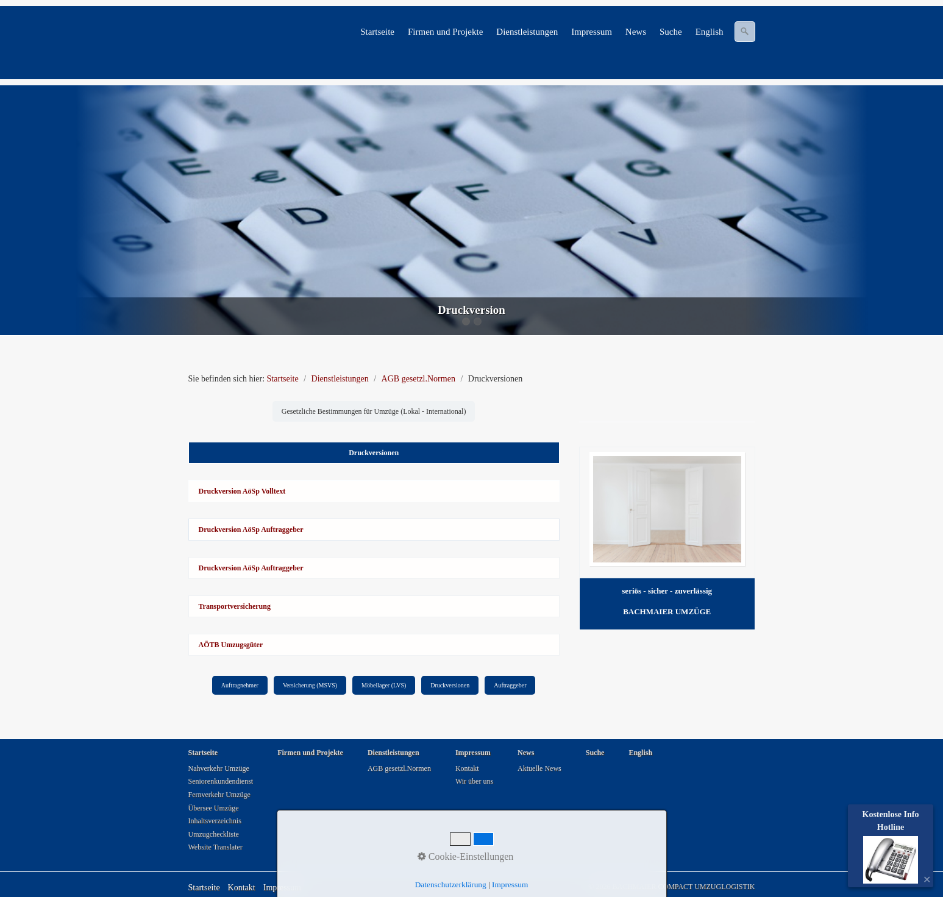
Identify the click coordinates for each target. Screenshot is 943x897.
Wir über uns (474, 781)
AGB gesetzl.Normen (399, 768)
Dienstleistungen (527, 32)
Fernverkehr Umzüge (219, 794)
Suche (671, 32)
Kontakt (467, 768)
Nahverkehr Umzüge (218, 768)
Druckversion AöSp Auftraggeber (251, 529)
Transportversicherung (235, 606)
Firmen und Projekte (445, 32)
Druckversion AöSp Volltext (242, 491)
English (710, 32)
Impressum (591, 32)
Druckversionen (449, 685)
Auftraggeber (510, 685)
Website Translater (215, 847)
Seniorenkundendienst (221, 781)
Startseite (377, 32)
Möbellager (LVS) (383, 685)
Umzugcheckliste (213, 834)
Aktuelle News (539, 768)
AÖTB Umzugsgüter (231, 644)
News (635, 32)
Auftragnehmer (239, 685)
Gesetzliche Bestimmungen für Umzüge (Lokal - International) (374, 411)
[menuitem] (378, 31)
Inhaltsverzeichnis (214, 821)
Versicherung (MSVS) (310, 685)
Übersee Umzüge (213, 808)
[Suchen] (745, 32)
